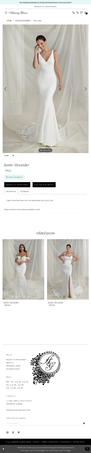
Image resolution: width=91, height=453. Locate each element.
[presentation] (23, 269)
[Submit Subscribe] (84, 423)
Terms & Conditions (50, 442)
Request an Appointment (17, 185)
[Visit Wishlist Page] (81, 12)
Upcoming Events (13, 369)
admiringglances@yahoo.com (18, 410)
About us (10, 363)
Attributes (24, 191)
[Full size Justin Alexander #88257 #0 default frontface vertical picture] (45, 89)
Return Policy (79, 442)
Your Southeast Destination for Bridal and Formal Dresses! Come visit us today (45, 2)
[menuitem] (6, 12)
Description (11, 191)
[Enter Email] (45, 423)
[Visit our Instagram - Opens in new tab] (7, 432)
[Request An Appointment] (45, 6)
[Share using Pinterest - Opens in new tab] (13, 156)
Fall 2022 (37, 20)
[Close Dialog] (3, 449)
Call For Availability (44, 185)
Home (9, 20)
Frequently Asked (13, 366)
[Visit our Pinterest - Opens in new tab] (19, 432)
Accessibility (65, 442)
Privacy (37, 442)
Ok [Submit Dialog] (87, 449)
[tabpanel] (45, 89)
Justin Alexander (22, 20)
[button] (6, 12)
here (68, 450)
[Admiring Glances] (18, 13)
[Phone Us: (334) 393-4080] (73, 12)
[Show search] (77, 13)
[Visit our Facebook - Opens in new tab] (13, 432)
